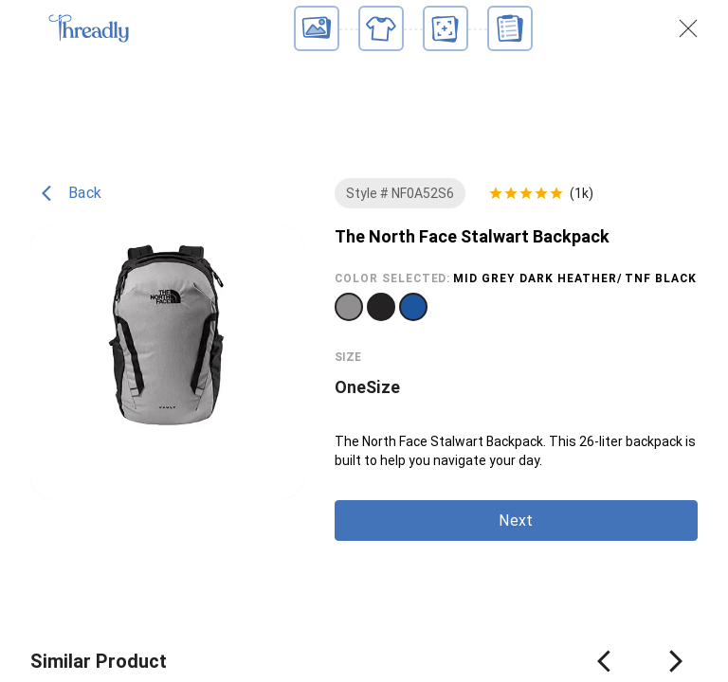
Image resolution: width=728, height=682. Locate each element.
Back (71, 193)
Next (516, 520)
